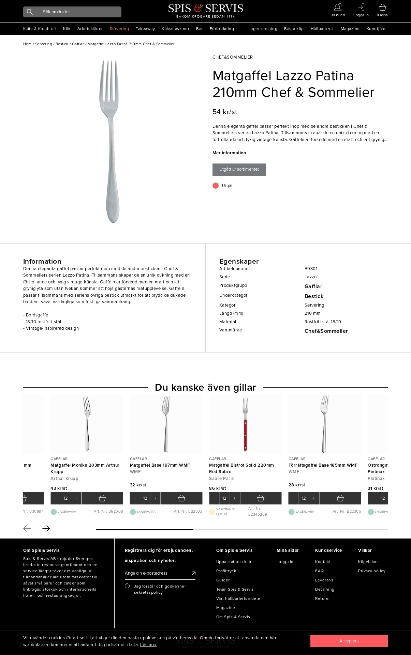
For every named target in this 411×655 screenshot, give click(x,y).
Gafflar (314, 286)
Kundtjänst (377, 28)
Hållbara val (322, 28)
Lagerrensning (263, 28)
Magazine (350, 28)
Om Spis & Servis (233, 616)
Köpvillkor (368, 561)
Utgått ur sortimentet (239, 169)
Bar (199, 28)
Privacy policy (371, 570)
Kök (67, 28)
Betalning (325, 589)
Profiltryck (226, 570)
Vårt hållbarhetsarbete (238, 598)
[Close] (349, 641)
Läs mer (148, 645)
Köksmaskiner (175, 28)
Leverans (324, 580)
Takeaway (145, 28)
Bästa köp (294, 28)
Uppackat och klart (234, 561)
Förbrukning (222, 28)
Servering (119, 28)
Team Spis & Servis (235, 589)
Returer (322, 598)
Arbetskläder (90, 28)
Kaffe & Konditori (40, 28)
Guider (223, 580)
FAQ (319, 570)
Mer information (229, 153)
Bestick (314, 296)
